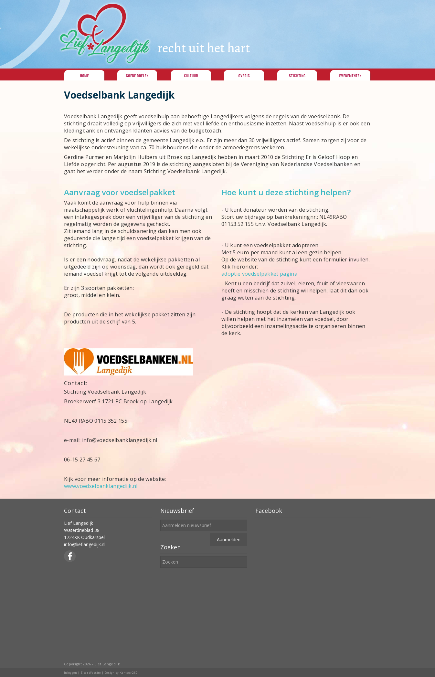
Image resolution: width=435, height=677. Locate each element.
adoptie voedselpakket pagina (259, 273)
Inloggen (70, 673)
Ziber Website (90, 673)
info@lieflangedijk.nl (84, 544)
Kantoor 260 (129, 673)
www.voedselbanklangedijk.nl (101, 486)
